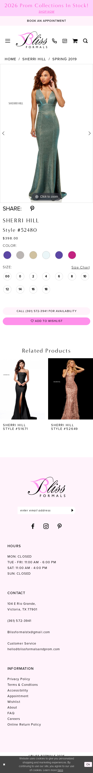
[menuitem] (7, 41)
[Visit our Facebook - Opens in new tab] (33, 527)
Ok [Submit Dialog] (88, 764)
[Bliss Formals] (31, 39)
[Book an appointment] (46, 21)
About (12, 708)
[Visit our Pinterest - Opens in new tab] (60, 527)
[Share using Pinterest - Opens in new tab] (32, 208)
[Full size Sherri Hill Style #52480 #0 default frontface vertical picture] (46, 133)
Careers (13, 719)
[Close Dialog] (4, 764)
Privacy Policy (18, 679)
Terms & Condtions (22, 685)
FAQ (11, 713)
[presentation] (22, 389)
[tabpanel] (46, 133)
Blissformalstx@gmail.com (28, 632)
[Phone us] (54, 41)
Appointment (18, 696)
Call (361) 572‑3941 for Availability (46, 311)
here (60, 770)
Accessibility (17, 691)
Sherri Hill (34, 59)
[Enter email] (46, 511)
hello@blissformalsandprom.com (33, 650)
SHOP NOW (46, 12)
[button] (7, 41)
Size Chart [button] (80, 267)
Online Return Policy (24, 725)
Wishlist (13, 702)
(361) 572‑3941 (19, 621)
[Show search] (85, 41)
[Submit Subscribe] (72, 511)
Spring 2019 (64, 59)
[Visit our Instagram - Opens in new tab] (46, 527)
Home (10, 59)
